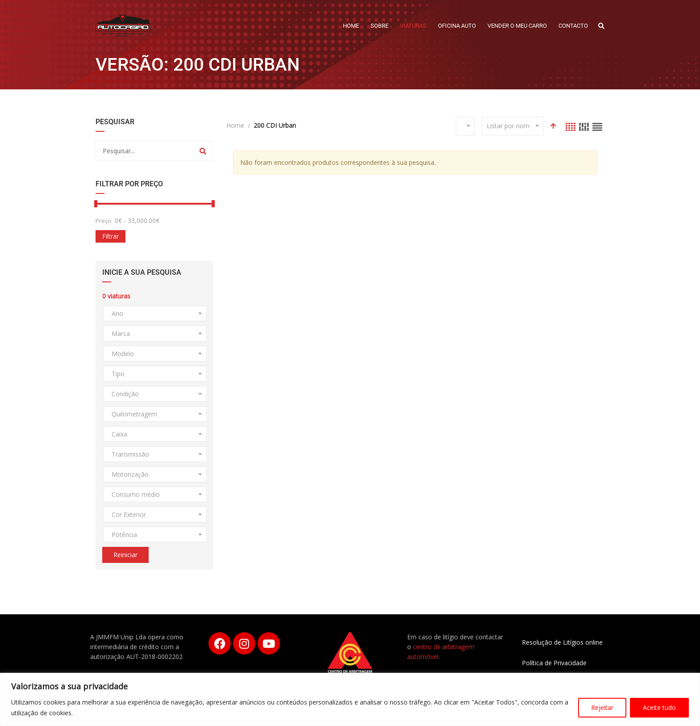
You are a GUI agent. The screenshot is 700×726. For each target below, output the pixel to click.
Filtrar (110, 236)
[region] (350, 699)
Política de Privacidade (554, 663)
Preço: (104, 221)
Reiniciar (125, 554)
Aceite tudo (659, 707)
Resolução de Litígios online (562, 642)
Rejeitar (602, 707)
